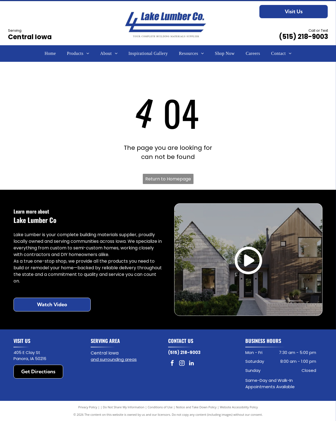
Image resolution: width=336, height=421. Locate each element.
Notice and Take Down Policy (196, 407)
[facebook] (172, 364)
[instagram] (182, 364)
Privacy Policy (87, 407)
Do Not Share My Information (123, 407)
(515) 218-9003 (303, 36)
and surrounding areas (114, 359)
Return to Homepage (168, 179)
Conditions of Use (160, 407)
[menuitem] (50, 53)
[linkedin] (191, 364)
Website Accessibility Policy (239, 407)
